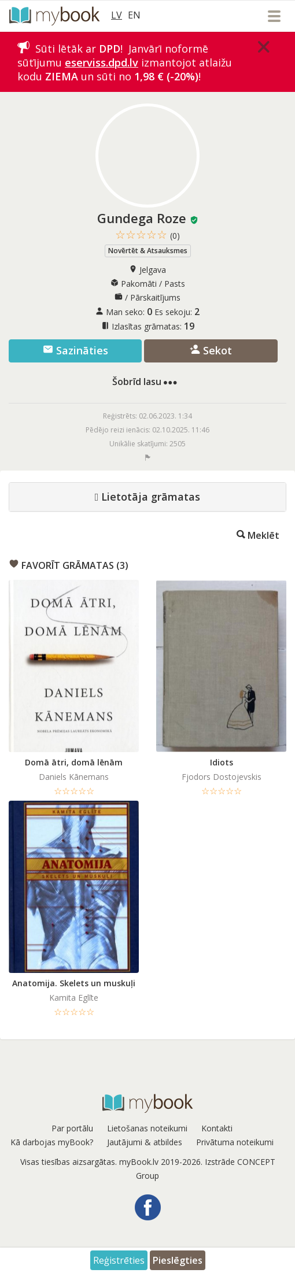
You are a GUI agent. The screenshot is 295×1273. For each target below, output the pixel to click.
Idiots (221, 762)
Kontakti (217, 1128)
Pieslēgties (177, 1260)
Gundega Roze (141, 218)
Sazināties (75, 350)
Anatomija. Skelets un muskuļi (73, 983)
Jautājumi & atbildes (144, 1142)
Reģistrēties (119, 1260)
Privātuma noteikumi (235, 1142)
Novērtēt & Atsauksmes (147, 251)
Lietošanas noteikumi (147, 1128)
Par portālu (72, 1128)
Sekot (211, 350)
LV (116, 15)
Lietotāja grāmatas (148, 497)
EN (134, 15)
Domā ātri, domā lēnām (74, 762)
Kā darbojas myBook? (51, 1142)
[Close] (264, 46)
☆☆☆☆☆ (147, 235)
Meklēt (258, 534)
